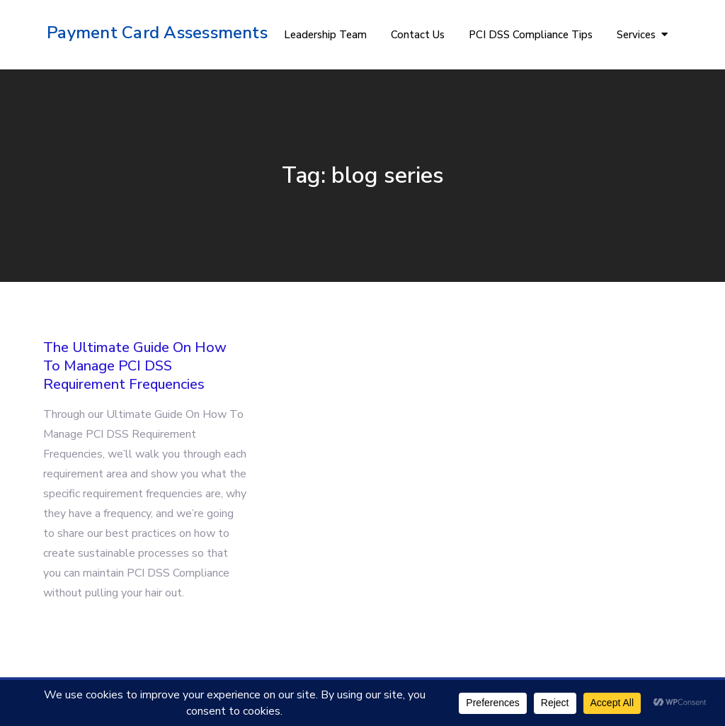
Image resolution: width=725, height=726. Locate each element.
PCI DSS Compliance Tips (531, 35)
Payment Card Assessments (157, 32)
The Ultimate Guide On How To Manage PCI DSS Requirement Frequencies (135, 366)
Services (636, 35)
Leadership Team (325, 35)
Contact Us (418, 35)
